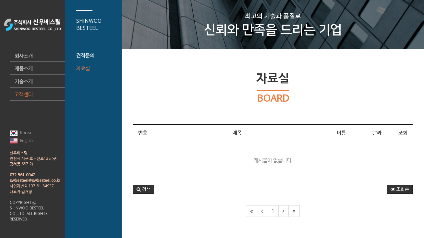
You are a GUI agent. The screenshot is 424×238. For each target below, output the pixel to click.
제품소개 (24, 68)
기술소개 (24, 81)
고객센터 (24, 94)
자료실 (83, 68)
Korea (20, 133)
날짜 (377, 132)
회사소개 (24, 55)
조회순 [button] (400, 189)
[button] (143, 189)
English (21, 141)
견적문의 (85, 55)
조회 (402, 132)
